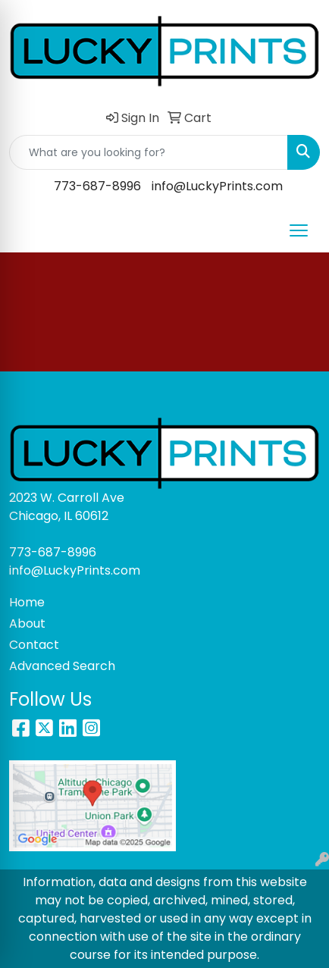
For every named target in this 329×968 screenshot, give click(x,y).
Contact (34, 644)
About (27, 623)
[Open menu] (299, 230)
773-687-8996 (97, 186)
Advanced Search (62, 666)
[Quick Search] (148, 152)
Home (27, 602)
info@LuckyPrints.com (217, 186)
